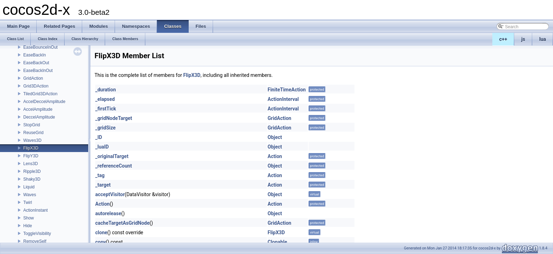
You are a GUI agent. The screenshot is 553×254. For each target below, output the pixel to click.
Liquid (29, 187)
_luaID (102, 147)
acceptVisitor (110, 194)
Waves (29, 194)
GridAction (33, 78)
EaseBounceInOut (40, 47)
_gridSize (105, 128)
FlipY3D (30, 155)
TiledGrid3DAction (40, 93)
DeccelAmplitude (39, 117)
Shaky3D (32, 179)
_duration (105, 89)
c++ (503, 39)
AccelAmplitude (38, 109)
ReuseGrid (33, 132)
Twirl (27, 202)
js (523, 39)
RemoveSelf (34, 241)
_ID (98, 137)
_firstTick (105, 108)
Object (275, 137)
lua (542, 39)
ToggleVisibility (37, 233)
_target (103, 185)
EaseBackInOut (38, 70)
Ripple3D (32, 171)
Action (275, 156)
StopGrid (31, 124)
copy (100, 242)
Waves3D (32, 140)
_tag (99, 175)
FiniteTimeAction (287, 89)
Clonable (277, 242)
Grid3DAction (35, 86)
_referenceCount (113, 166)
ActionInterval (283, 99)
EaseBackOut (36, 62)
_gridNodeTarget (113, 118)
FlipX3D (30, 148)
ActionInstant (35, 210)
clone (101, 232)
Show (28, 218)
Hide (27, 225)
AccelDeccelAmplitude (44, 101)
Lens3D (30, 163)
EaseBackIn (34, 55)
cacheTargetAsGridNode (122, 223)
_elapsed (105, 99)
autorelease (108, 213)
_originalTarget (111, 156)
